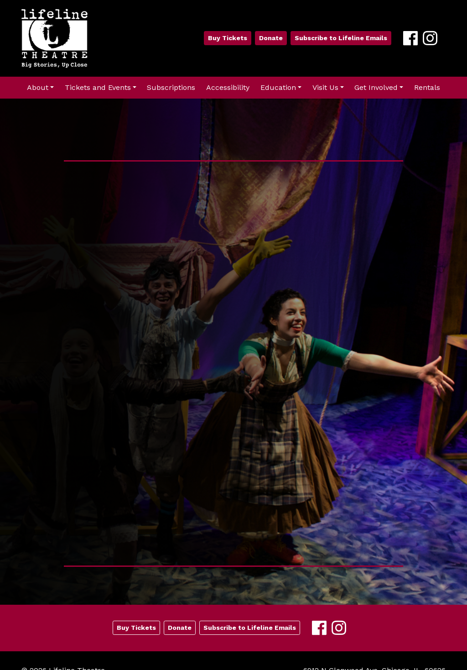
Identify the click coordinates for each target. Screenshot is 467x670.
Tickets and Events (98, 87)
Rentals (427, 87)
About (37, 87)
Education (278, 87)
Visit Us (325, 87)
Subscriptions (171, 87)
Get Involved (376, 87)
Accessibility (227, 87)
